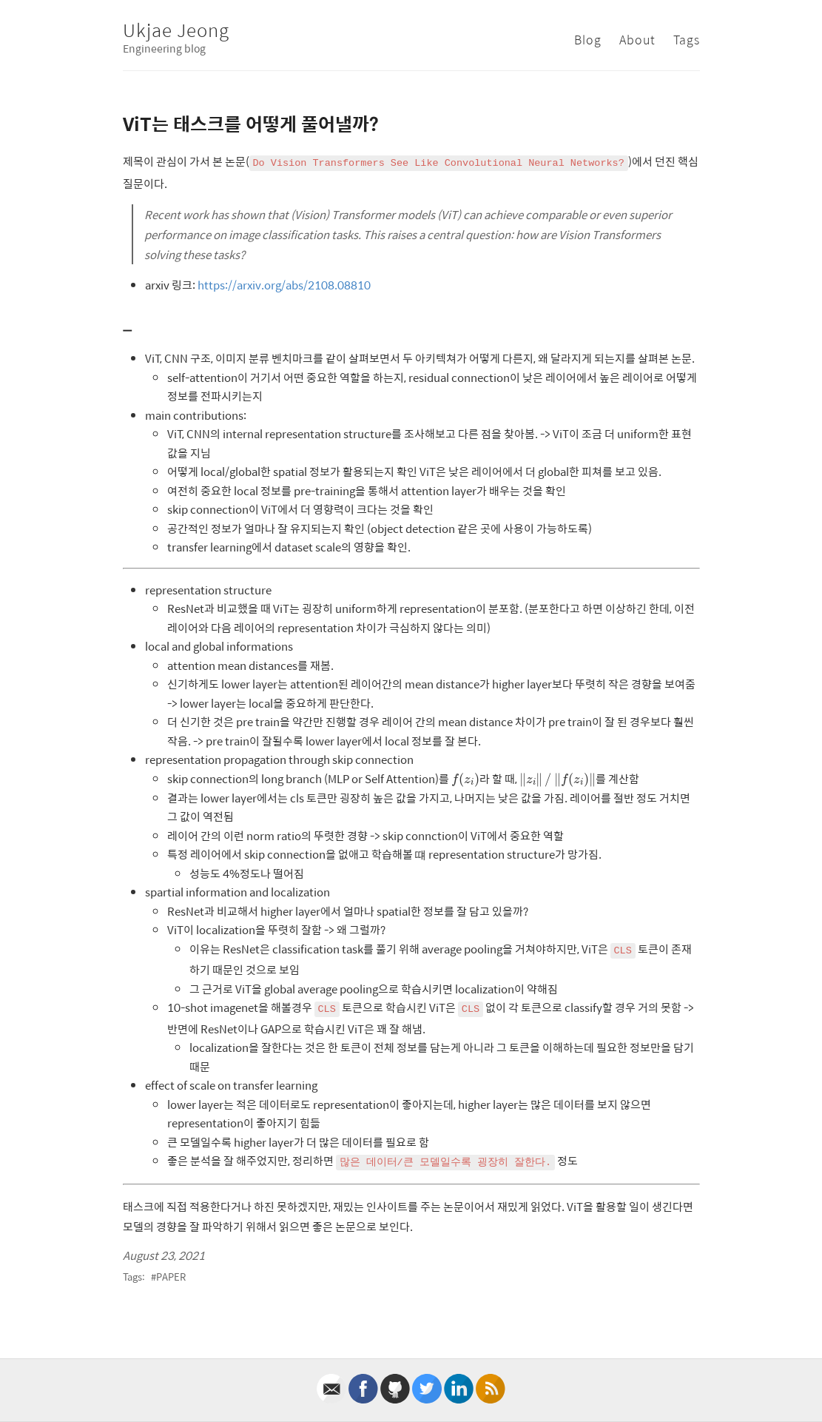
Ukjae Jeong (176, 29)
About (637, 39)
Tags (686, 39)
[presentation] (465, 780)
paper (171, 1276)
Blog (588, 39)
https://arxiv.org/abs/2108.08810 (284, 284)
